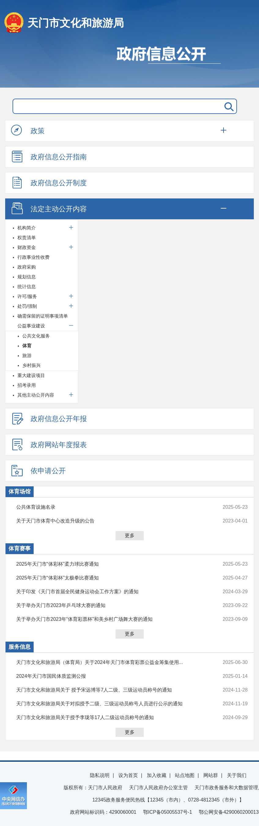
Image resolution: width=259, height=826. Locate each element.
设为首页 (128, 775)
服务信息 (20, 647)
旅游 (26, 355)
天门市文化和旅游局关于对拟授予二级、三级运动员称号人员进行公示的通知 (110, 703)
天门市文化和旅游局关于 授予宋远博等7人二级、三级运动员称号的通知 (110, 690)
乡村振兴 (31, 365)
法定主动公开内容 (49, 208)
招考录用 (26, 385)
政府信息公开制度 (49, 182)
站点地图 (184, 775)
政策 (28, 130)
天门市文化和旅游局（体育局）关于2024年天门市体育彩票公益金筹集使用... (110, 662)
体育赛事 (20, 548)
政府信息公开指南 (49, 156)
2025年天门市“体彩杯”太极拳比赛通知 (110, 578)
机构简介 (26, 227)
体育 (26, 345)
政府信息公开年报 (49, 418)
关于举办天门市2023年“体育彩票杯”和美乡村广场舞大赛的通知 (110, 619)
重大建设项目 (31, 375)
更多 (130, 535)
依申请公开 (38, 470)
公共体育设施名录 (110, 507)
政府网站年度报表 (49, 444)
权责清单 (26, 237)
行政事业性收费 (33, 257)
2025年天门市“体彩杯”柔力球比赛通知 (110, 564)
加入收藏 (156, 775)
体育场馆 (20, 491)
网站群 (210, 775)
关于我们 (236, 775)
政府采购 (26, 267)
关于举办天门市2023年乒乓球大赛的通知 (110, 605)
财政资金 (26, 247)
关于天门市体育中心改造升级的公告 (110, 521)
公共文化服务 (36, 335)
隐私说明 (99, 775)
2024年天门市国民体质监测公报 (110, 676)
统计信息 (26, 286)
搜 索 (228, 106)
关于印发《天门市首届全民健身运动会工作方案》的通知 (110, 591)
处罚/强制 (27, 306)
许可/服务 (27, 296)
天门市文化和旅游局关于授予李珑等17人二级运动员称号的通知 (110, 717)
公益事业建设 (31, 325)
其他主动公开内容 (35, 395)
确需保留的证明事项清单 (42, 316)
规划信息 (26, 276)
